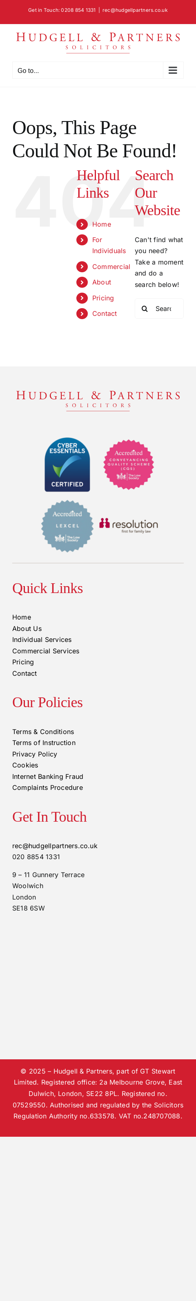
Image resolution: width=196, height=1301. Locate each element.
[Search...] (159, 308)
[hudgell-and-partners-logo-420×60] (98, 394)
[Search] (145, 308)
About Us (27, 628)
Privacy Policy (34, 754)
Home (101, 224)
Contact (104, 313)
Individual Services (42, 639)
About (101, 282)
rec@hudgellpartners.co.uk (135, 10)
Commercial (111, 266)
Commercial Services (46, 651)
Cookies (25, 765)
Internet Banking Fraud (47, 776)
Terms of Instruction (44, 743)
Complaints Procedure (47, 787)
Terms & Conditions (43, 732)
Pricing (103, 298)
